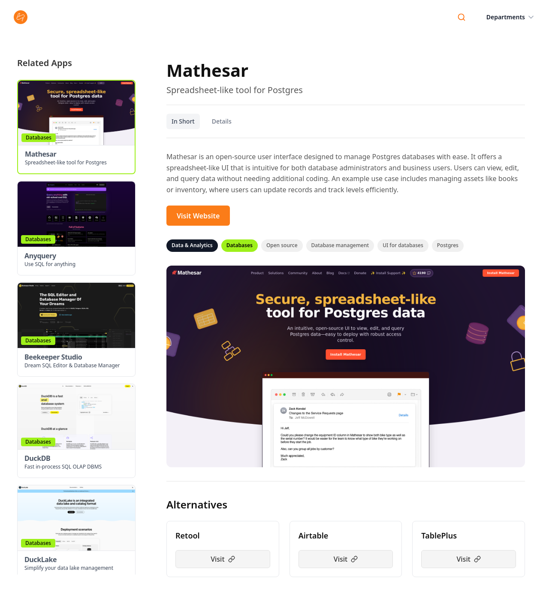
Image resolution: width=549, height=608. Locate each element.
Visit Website (198, 216)
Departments (510, 17)
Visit (223, 559)
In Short (183, 121)
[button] (76, 127)
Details (222, 121)
